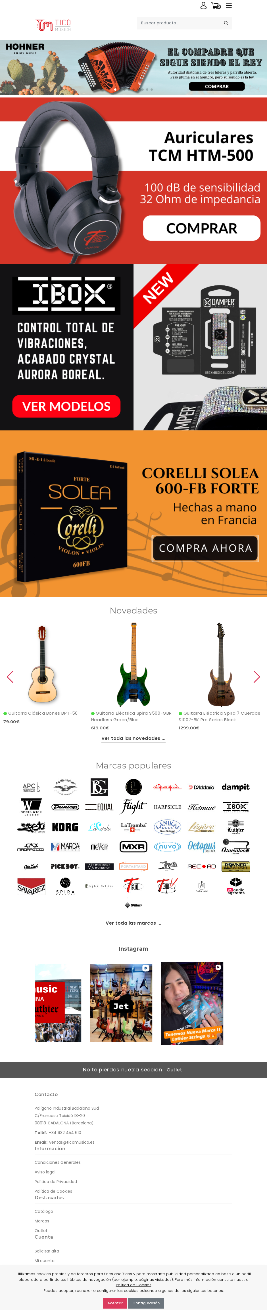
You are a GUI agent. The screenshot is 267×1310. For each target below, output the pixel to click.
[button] (115, 89)
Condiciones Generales (58, 1162)
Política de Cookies (53, 1191)
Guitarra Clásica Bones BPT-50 (40, 713)
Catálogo (44, 1211)
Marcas (42, 1221)
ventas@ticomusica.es (72, 1142)
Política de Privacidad (56, 1181)
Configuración (146, 1303)
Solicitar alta (47, 1251)
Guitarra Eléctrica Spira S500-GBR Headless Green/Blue (131, 716)
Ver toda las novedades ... (133, 738)
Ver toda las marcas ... (133, 923)
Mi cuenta (45, 1261)
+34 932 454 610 (65, 1132)
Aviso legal (45, 1172)
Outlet (174, 1070)
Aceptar (115, 1303)
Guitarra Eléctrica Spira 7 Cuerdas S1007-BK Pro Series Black (219, 716)
